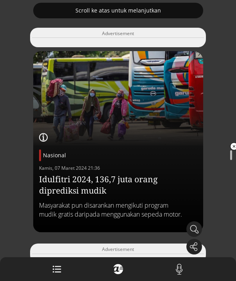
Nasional (54, 155)
